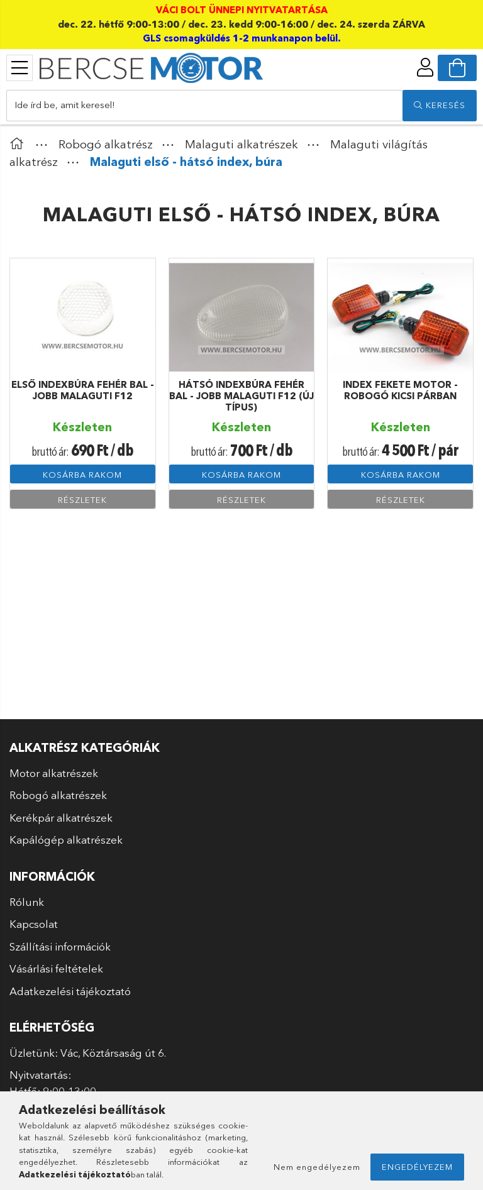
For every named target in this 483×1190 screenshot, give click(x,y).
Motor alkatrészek (53, 773)
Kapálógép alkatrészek (66, 839)
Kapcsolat (33, 923)
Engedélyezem (417, 1167)
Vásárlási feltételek (56, 968)
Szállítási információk (60, 946)
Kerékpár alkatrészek (61, 817)
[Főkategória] (19, 144)
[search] (439, 105)
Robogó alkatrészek (58, 795)
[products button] (19, 67)
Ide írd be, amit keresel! (64, 105)
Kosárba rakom (82, 475)
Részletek (82, 500)
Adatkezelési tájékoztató (70, 991)
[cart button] (457, 68)
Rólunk (26, 901)
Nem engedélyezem (317, 1167)
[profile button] (425, 67)
